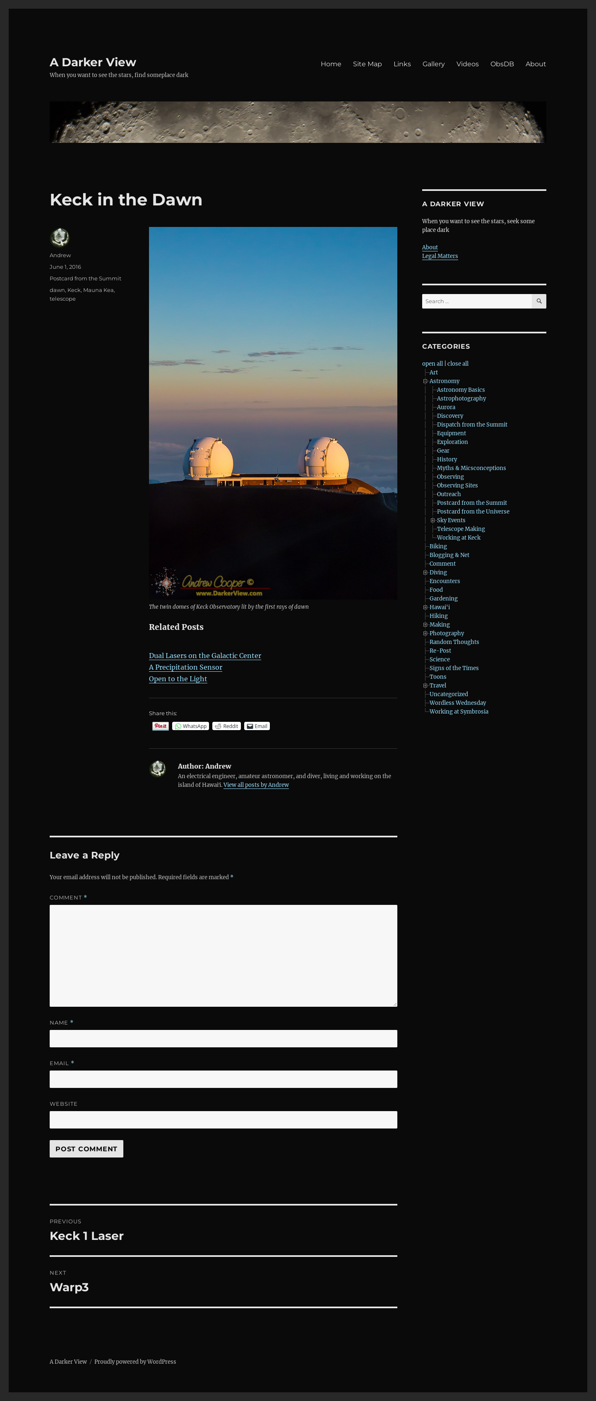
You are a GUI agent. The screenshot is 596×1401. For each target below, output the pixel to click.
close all (458, 363)
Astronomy (444, 381)
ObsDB (502, 64)
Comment (68, 897)
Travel (438, 685)
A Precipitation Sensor (185, 667)
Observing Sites (457, 485)
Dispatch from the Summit (472, 424)
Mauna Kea (98, 290)
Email (62, 1063)
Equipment (451, 433)
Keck (74, 290)
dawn (57, 290)
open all (432, 363)
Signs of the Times (454, 668)
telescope (63, 298)
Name (62, 1022)
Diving (438, 572)
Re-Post (440, 650)
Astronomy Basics (461, 389)
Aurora (446, 407)
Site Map (367, 64)
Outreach (449, 494)
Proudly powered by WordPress (135, 1361)
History (447, 459)
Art (434, 372)
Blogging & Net (449, 555)
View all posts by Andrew (256, 785)
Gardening (444, 598)
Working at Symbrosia (459, 711)
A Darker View (93, 62)
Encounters (445, 581)
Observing (450, 476)
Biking (438, 546)
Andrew (60, 255)
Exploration (452, 442)
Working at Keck (459, 537)
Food (436, 589)
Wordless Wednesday (458, 703)
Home (331, 64)
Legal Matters (440, 256)
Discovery (450, 416)
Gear (443, 450)
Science (440, 659)
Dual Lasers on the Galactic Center (205, 655)
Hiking (439, 616)
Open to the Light (178, 679)
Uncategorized (449, 694)
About (536, 64)
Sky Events (451, 520)
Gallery (434, 64)
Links (402, 64)
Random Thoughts (454, 642)
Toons (438, 676)
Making (440, 624)
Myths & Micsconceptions (471, 468)
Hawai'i (440, 607)
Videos (468, 64)
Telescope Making (461, 529)
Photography (447, 633)
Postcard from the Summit (85, 278)
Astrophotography (461, 398)
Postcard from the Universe (473, 511)
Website (64, 1103)
